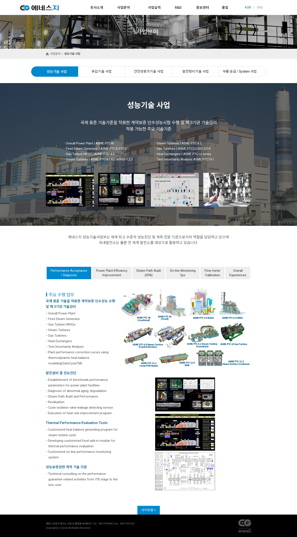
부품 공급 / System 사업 (240, 71)
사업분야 (123, 8)
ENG (260, 7)
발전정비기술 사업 (195, 71)
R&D (178, 8)
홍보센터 (202, 8)
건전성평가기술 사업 (148, 71)
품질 (225, 8)
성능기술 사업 (57, 72)
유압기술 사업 (102, 71)
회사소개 (96, 8)
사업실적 (154, 8)
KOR (248, 7)
